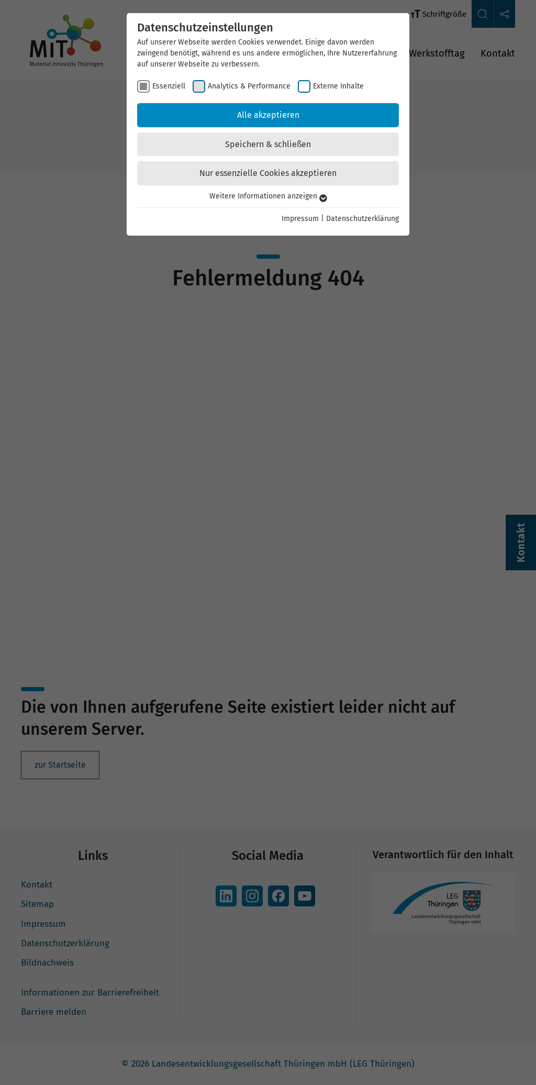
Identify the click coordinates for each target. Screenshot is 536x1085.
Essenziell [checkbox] (168, 86)
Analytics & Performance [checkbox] (249, 86)
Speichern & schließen (268, 144)
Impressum (300, 218)
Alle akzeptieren (268, 115)
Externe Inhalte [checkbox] (338, 86)
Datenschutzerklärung (362, 218)
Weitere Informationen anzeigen (268, 196)
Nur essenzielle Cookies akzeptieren (268, 173)
